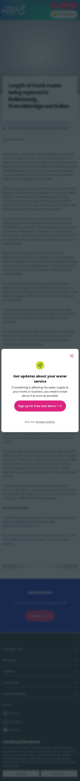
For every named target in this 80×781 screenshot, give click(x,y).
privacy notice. (45, 421)
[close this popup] (72, 356)
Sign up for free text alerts (40, 406)
